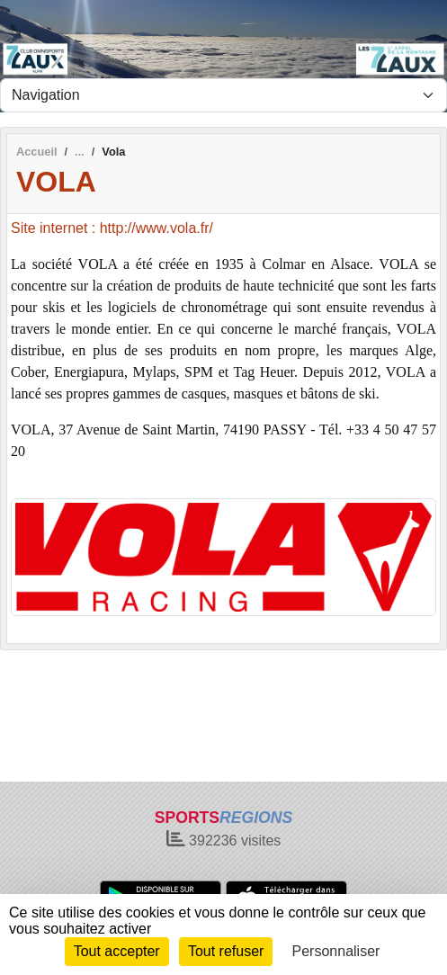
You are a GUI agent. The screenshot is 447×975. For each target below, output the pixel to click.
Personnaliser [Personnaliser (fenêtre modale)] (336, 951)
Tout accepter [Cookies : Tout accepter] (117, 951)
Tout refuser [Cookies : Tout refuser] (226, 951)
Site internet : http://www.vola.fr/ (112, 228)
